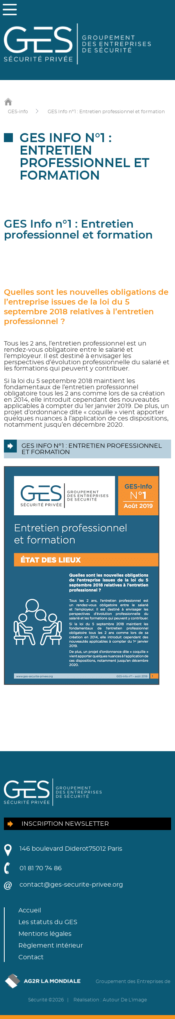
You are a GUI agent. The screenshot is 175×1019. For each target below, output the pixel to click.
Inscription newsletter (65, 824)
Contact (31, 957)
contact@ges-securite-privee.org (71, 885)
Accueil (29, 910)
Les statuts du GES (47, 922)
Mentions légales (44, 934)
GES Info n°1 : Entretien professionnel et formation (106, 111)
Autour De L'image (125, 1000)
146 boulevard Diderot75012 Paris (71, 849)
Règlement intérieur (50, 945)
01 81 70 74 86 (41, 868)
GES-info (18, 111)
